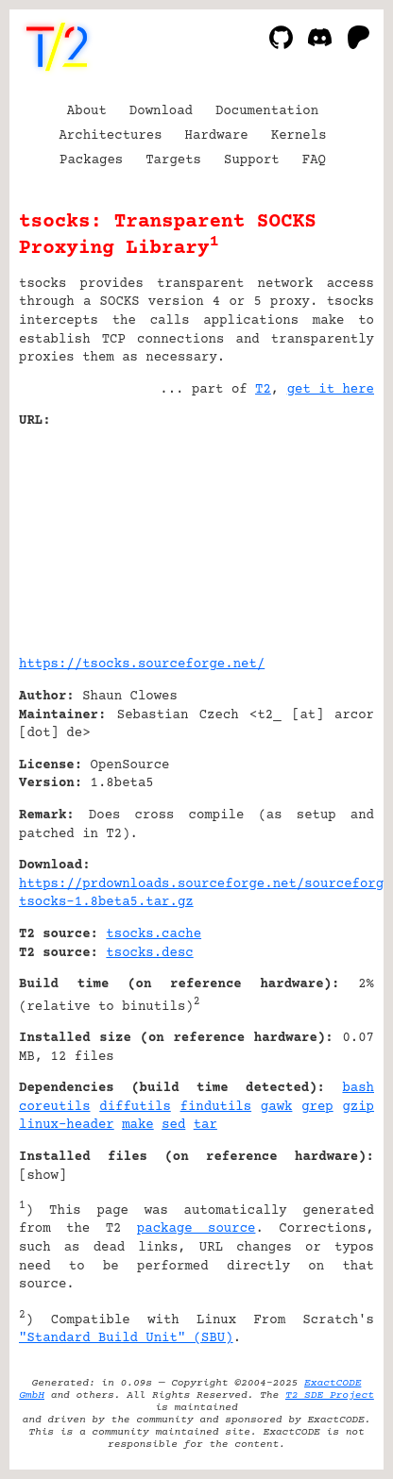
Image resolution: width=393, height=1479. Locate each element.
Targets (173, 160)
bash (358, 1088)
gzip (358, 1107)
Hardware (216, 135)
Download (161, 111)
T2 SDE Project (329, 1395)
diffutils (135, 1107)
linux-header (66, 1125)
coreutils (55, 1107)
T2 (263, 389)
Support (252, 160)
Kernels (299, 135)
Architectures (110, 135)
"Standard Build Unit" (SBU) (126, 1338)
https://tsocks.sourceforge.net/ (142, 664)
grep (317, 1107)
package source (196, 1228)
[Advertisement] (317, 535)
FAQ (314, 160)
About (87, 111)
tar (205, 1125)
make (138, 1125)
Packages (91, 160)
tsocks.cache (153, 934)
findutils (216, 1107)
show (42, 1176)
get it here (330, 389)
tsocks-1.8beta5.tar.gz (106, 902)
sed (173, 1125)
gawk (277, 1107)
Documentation (266, 111)
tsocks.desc (149, 953)
